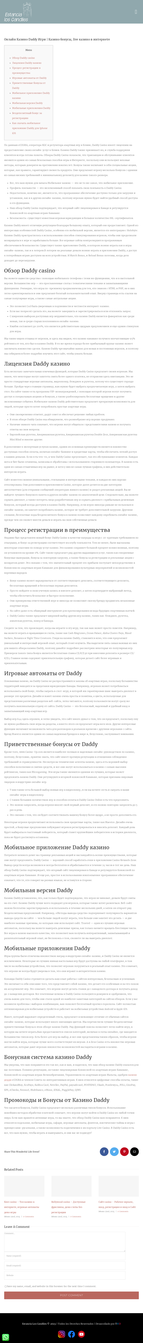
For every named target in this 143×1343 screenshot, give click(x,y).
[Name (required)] (64, 1256)
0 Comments (28, 1217)
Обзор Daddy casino (23, 57)
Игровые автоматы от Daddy (29, 78)
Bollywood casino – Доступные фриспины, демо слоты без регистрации (68, 1207)
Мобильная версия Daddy (27, 103)
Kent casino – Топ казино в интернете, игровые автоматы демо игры (21, 1207)
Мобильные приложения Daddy (31, 108)
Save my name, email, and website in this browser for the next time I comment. (51, 1286)
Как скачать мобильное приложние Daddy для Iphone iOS (29, 128)
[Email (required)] (64, 1265)
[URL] (64, 1275)
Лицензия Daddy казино (26, 62)
